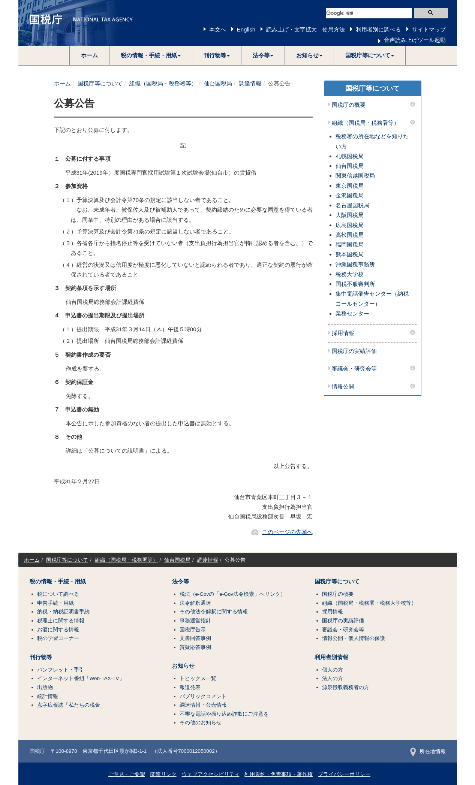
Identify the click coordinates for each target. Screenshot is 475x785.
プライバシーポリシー (344, 774)
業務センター (352, 313)
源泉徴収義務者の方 (345, 687)
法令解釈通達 (195, 603)
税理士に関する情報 (60, 621)
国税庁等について (100, 83)
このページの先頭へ (287, 532)
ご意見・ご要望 (126, 774)
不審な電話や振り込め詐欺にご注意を (224, 714)
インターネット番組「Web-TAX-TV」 (80, 678)
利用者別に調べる (378, 29)
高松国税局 (350, 235)
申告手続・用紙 (55, 603)
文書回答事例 (195, 638)
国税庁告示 (193, 629)
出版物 (45, 687)
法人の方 (332, 678)
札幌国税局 (350, 156)
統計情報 (47, 696)
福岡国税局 (350, 244)
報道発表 (190, 687)
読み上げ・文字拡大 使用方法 (305, 29)
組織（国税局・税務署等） (163, 83)
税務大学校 (350, 274)
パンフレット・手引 (60, 670)
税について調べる (58, 594)
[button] (150, 55)
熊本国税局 (350, 254)
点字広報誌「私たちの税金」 (71, 705)
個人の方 (332, 670)
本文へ (217, 29)
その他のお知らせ (201, 722)
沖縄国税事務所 (355, 264)
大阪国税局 (350, 215)
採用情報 (343, 333)
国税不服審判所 (355, 284)
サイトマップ (429, 29)
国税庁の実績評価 (354, 351)
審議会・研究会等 (354, 369)
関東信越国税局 (355, 175)
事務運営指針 (195, 621)
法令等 (180, 582)
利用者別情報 (331, 657)
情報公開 (343, 387)
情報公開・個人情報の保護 (353, 638)
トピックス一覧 (198, 678)
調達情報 (250, 83)
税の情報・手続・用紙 (58, 582)
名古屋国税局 (352, 205)
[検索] (369, 13)
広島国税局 (350, 225)
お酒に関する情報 (58, 629)
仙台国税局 (218, 83)
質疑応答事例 (195, 647)
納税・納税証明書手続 (63, 612)
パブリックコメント (203, 696)
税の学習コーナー (58, 638)
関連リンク (163, 774)
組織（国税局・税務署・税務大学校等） (369, 603)
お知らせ (183, 666)
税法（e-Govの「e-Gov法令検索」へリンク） (233, 594)
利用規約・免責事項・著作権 (278, 774)
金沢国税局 (350, 195)
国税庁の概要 (349, 105)
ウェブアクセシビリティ (211, 774)
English (246, 29)
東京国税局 (350, 185)
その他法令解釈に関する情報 (214, 612)
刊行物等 (41, 657)
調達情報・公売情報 (203, 705)
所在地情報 (428, 751)
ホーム (89, 55)
